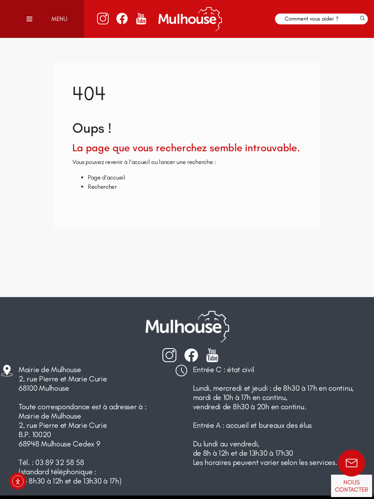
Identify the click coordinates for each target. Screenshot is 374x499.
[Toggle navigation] (29, 19)
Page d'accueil (106, 177)
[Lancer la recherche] (362, 19)
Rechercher (102, 186)
